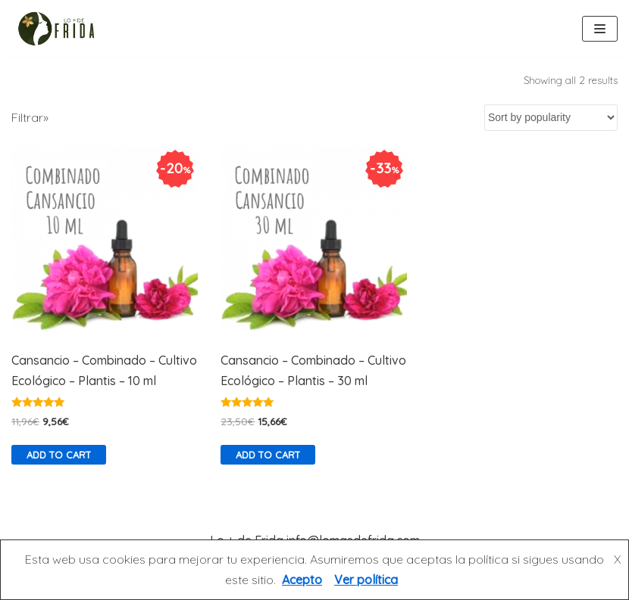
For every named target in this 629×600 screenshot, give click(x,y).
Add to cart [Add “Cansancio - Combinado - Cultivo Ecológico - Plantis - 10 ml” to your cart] (59, 455)
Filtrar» (30, 117)
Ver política (366, 579)
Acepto (302, 579)
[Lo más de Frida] (60, 29)
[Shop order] (551, 117)
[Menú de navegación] (600, 29)
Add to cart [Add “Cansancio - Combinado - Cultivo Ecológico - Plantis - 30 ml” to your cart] (268, 455)
